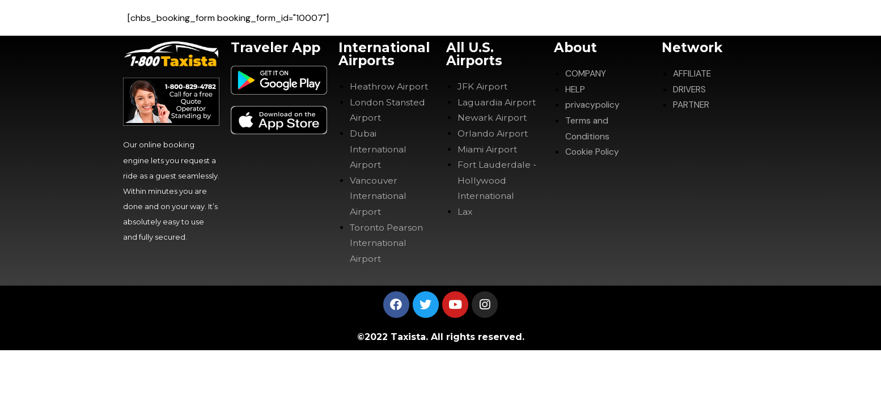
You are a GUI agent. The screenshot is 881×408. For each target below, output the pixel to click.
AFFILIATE (693, 73)
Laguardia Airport (497, 101)
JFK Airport (483, 86)
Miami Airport (488, 148)
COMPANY (586, 73)
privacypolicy (593, 104)
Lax (465, 210)
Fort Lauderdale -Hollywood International (497, 178)
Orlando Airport (494, 133)
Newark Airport (492, 117)
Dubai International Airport (379, 148)
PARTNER (691, 104)
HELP (575, 89)
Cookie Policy (593, 150)
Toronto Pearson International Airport (388, 240)
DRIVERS (690, 89)
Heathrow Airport (390, 86)
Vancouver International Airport (379, 194)
